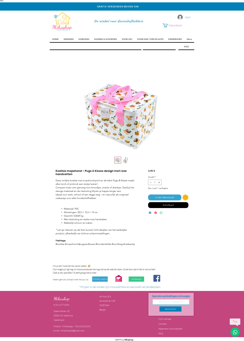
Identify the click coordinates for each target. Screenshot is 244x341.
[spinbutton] (155, 182)
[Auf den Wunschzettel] (185, 197)
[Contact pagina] (100, 279)
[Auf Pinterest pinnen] (155, 213)
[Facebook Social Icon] (156, 278)
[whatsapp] (136, 279)
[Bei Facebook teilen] (150, 213)
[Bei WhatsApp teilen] (161, 213)
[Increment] (159, 182)
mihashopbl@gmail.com (72, 330)
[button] (176, 25)
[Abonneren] (170, 309)
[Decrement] (150, 182)
